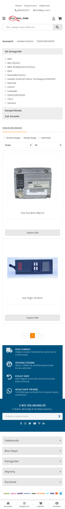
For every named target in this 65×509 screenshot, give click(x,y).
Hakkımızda (44, 5)
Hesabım (57, 504)
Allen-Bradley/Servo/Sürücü (21, 66)
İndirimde (46, 138)
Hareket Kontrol (25, 41)
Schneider (12, 91)
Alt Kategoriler (13, 51)
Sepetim (40, 504)
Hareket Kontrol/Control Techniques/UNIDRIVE (31, 78)
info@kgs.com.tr (41, 10)
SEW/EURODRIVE (45, 41)
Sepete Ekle (33, 232)
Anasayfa (7, 41)
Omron (11, 86)
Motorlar (11, 82)
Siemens (11, 103)
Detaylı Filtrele (13, 110)
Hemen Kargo (30, 138)
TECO (10, 99)
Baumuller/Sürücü (16, 74)
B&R (9, 71)
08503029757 (22, 10)
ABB (9, 58)
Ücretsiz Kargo (13, 138)
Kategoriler (24, 504)
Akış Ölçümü (13, 62)
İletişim (18, 5)
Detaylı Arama (30, 5)
